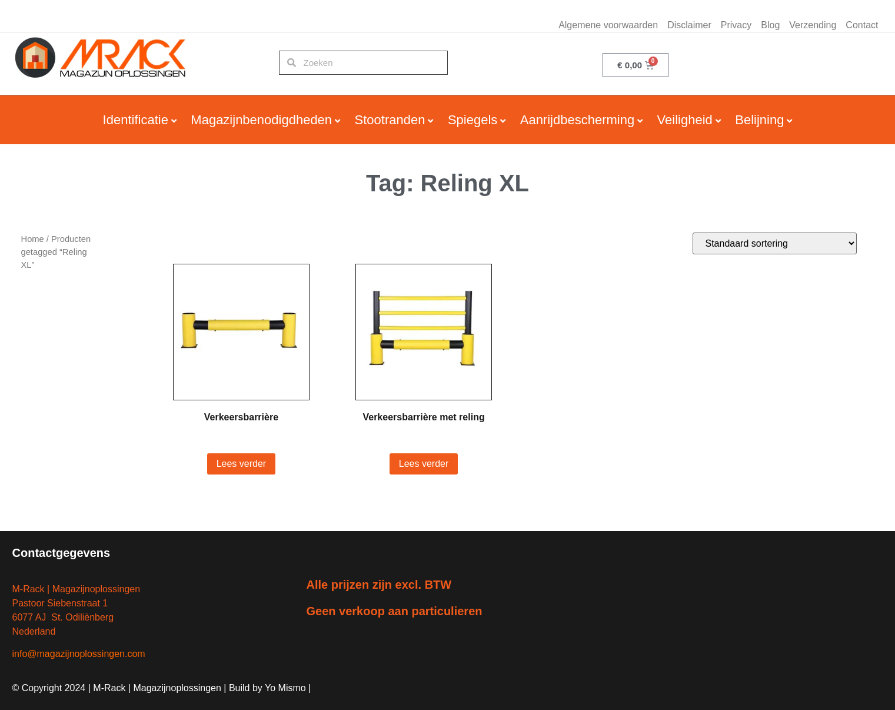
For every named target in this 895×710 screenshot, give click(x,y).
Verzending (812, 25)
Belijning (759, 119)
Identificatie (135, 119)
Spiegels (472, 119)
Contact (862, 25)
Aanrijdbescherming (577, 119)
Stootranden (390, 119)
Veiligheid (685, 119)
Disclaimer (689, 25)
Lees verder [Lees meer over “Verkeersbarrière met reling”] (424, 464)
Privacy (736, 25)
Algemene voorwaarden (608, 25)
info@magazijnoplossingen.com (78, 654)
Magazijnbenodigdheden (261, 119)
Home (32, 239)
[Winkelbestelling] (775, 243)
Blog (770, 25)
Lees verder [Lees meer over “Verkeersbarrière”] (242, 464)
